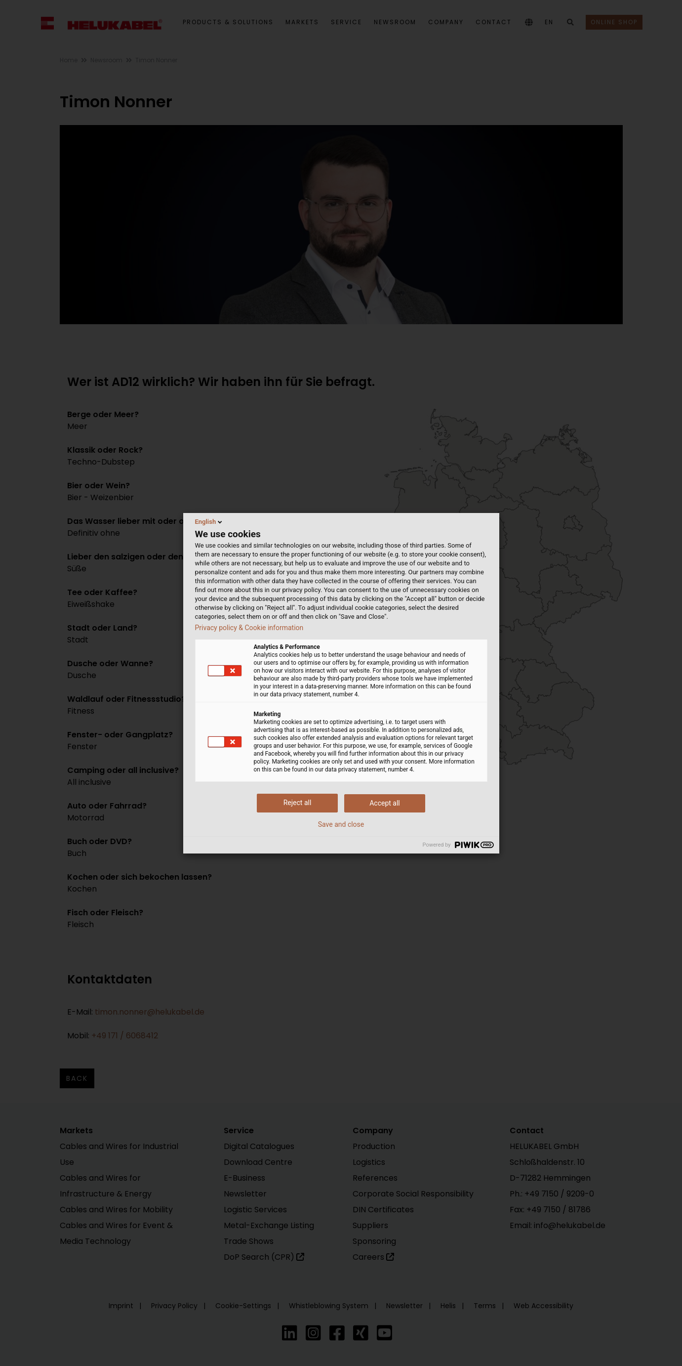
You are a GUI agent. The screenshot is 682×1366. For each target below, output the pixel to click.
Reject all (297, 803)
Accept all (384, 803)
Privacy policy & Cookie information (249, 628)
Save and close (341, 824)
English (209, 522)
